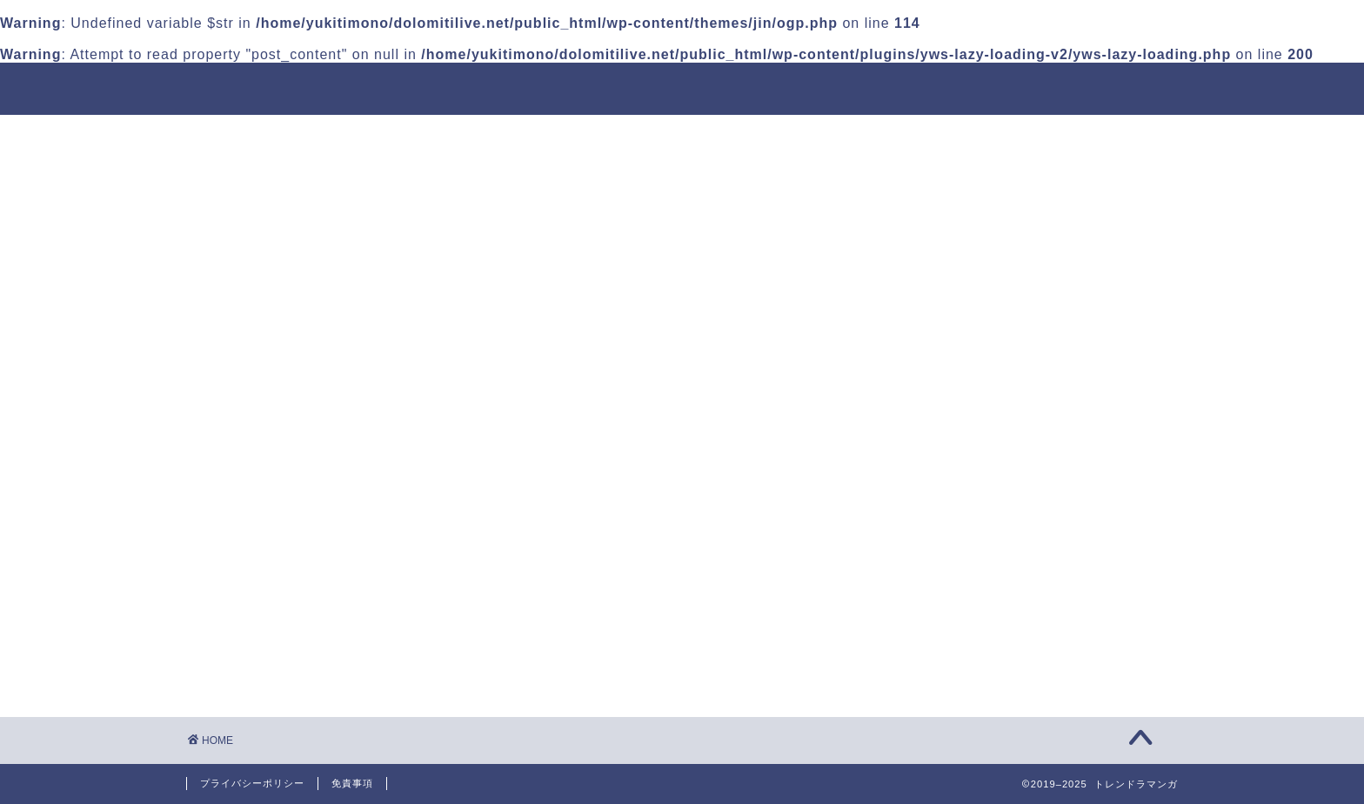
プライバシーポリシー (252, 783)
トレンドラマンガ (267, 88)
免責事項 (352, 783)
